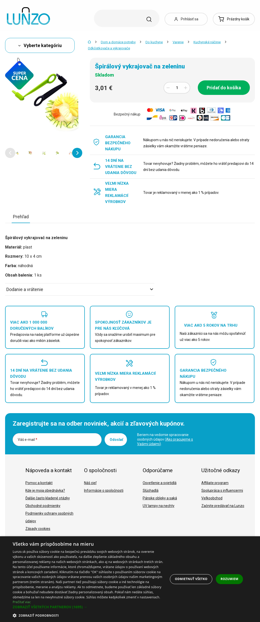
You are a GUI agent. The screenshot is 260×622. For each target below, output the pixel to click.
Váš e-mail (27, 439)
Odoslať (116, 440)
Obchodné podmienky (42, 506)
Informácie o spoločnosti (103, 490)
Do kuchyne (154, 42)
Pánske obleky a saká (160, 498)
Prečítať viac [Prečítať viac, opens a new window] (22, 602)
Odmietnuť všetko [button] (191, 579)
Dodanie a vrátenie (79, 289)
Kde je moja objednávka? (45, 490)
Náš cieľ (90, 483)
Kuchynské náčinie (207, 42)
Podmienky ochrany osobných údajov (49, 517)
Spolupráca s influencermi (222, 490)
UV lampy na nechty (158, 506)
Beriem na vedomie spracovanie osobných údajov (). (165, 439)
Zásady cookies (37, 529)
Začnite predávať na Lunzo (222, 506)
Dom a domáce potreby (118, 42)
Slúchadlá (150, 490)
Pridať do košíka (224, 87)
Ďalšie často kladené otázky (47, 498)
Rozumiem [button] (229, 579)
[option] (17, 153)
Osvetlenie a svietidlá (159, 483)
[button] (10, 153)
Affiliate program (215, 483)
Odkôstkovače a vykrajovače (109, 48)
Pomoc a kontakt (39, 483)
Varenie (178, 42)
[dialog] (130, 579)
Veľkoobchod (211, 498)
